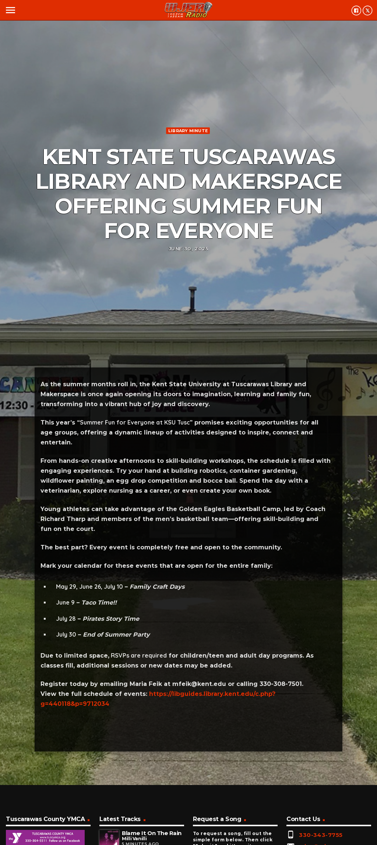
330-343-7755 (320, 834)
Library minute (188, 130)
